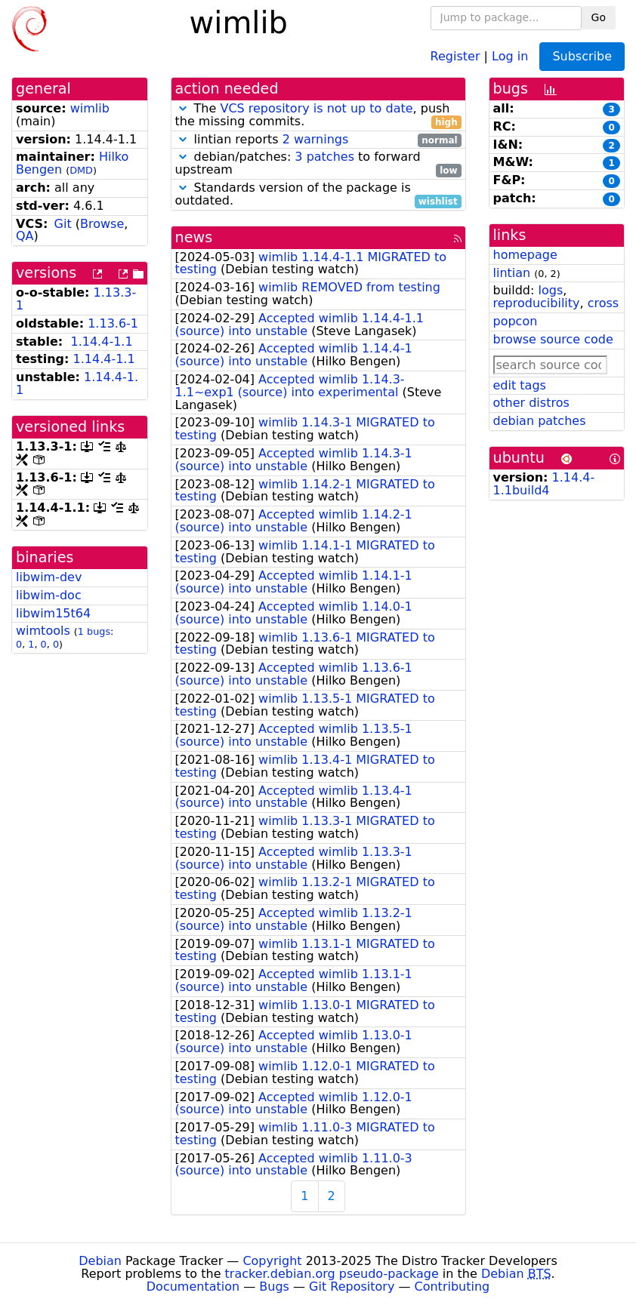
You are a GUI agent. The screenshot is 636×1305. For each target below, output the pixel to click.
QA (25, 236)
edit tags (519, 385)
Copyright (271, 1261)
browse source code (553, 339)
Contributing (452, 1286)
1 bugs (94, 631)
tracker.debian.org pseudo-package (332, 1274)
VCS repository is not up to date (316, 108)
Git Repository (351, 1286)
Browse (102, 224)
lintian (512, 273)
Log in (510, 55)
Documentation (193, 1286)
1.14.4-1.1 (101, 341)
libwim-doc (49, 595)
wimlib (90, 108)
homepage (525, 255)
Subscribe (582, 56)
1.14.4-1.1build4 (544, 483)
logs (550, 290)
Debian (100, 1261)
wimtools (43, 630)
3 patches (324, 156)
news (194, 237)
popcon (515, 321)
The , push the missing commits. (318, 115)
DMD (81, 170)
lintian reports (318, 140)
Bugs (274, 1286)
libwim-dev (49, 577)
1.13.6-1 (113, 323)
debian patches (539, 421)
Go (598, 17)
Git (63, 224)
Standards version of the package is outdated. (318, 195)
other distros (531, 403)
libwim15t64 (53, 613)
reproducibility (536, 303)
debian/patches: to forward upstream (318, 164)
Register (455, 55)
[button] (183, 108)
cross (603, 303)
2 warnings (315, 139)
